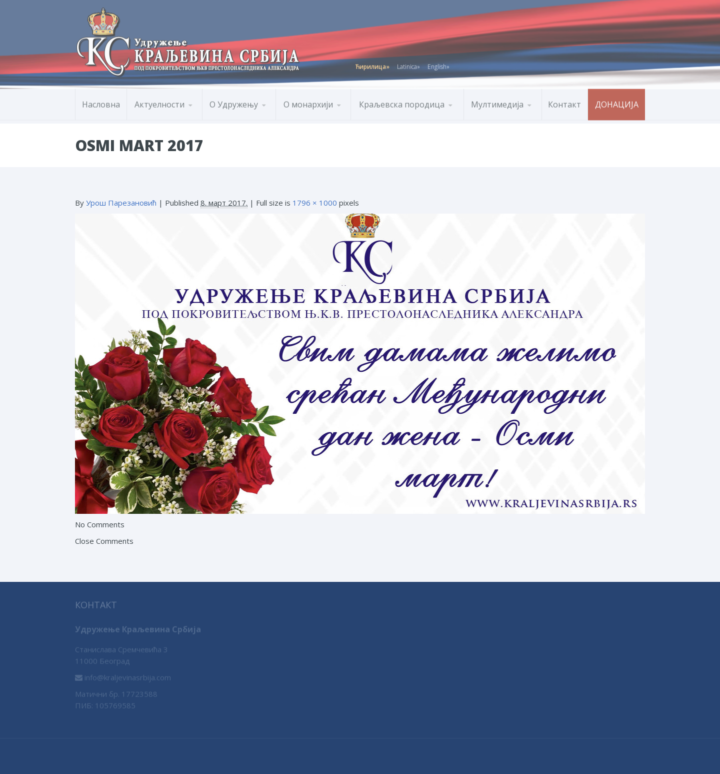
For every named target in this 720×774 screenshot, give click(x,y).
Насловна (101, 102)
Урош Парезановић (121, 203)
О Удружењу (234, 102)
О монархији (308, 102)
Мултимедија (497, 102)
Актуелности (159, 102)
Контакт (564, 102)
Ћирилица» (372, 65)
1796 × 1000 (314, 203)
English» (439, 65)
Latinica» (408, 65)
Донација (616, 102)
